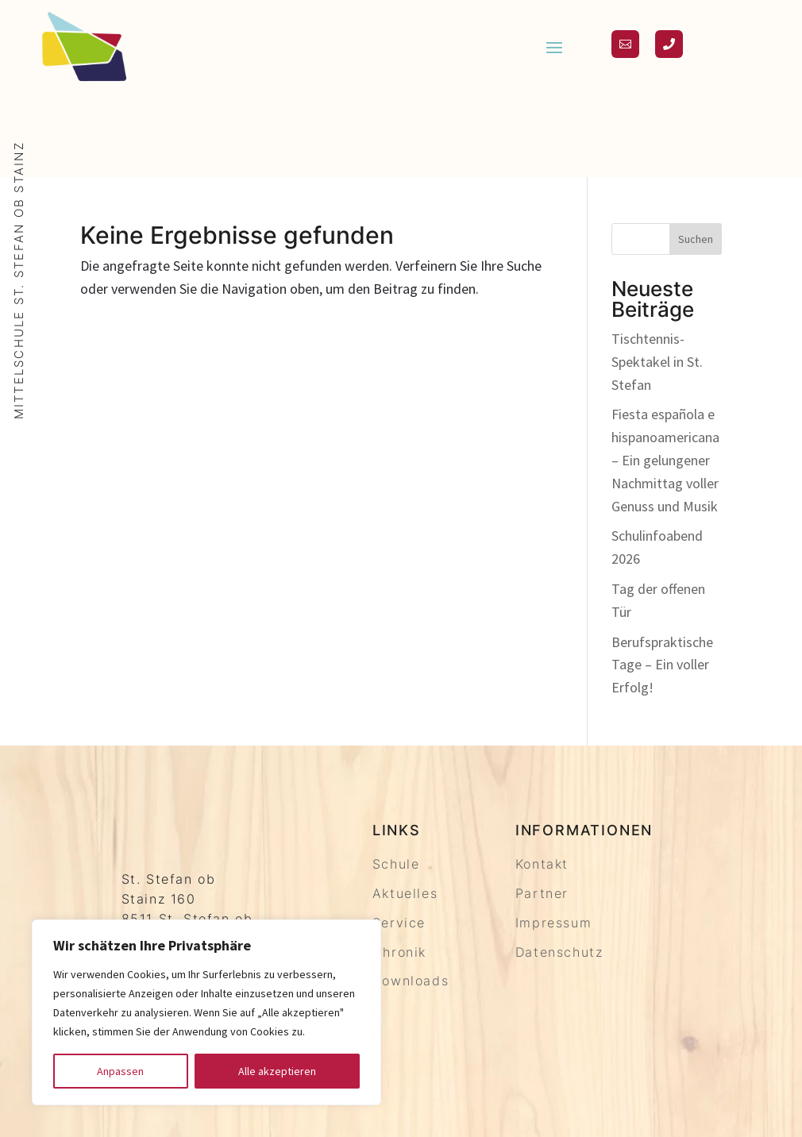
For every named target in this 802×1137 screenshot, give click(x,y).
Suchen (695, 239)
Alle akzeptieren (277, 1071)
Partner (542, 893)
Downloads (410, 981)
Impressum (553, 923)
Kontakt (542, 864)
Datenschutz (559, 952)
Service (399, 923)
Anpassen (120, 1071)
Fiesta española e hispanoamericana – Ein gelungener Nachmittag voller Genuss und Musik (665, 460)
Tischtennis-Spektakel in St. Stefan (657, 362)
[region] (206, 1012)
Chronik (399, 952)
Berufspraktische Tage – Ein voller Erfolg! (662, 665)
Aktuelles (405, 893)
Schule (396, 864)
